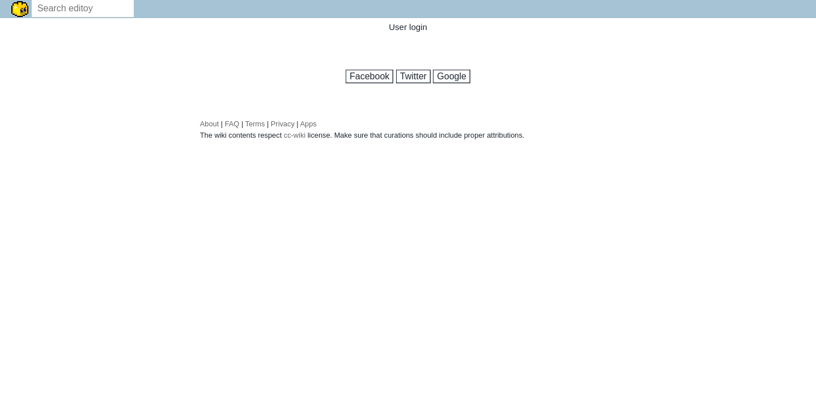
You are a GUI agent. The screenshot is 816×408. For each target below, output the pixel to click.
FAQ (232, 126)
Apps (308, 126)
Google (451, 76)
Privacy (283, 126)
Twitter (413, 76)
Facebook (369, 76)
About (209, 126)
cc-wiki (294, 138)
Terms (255, 126)
